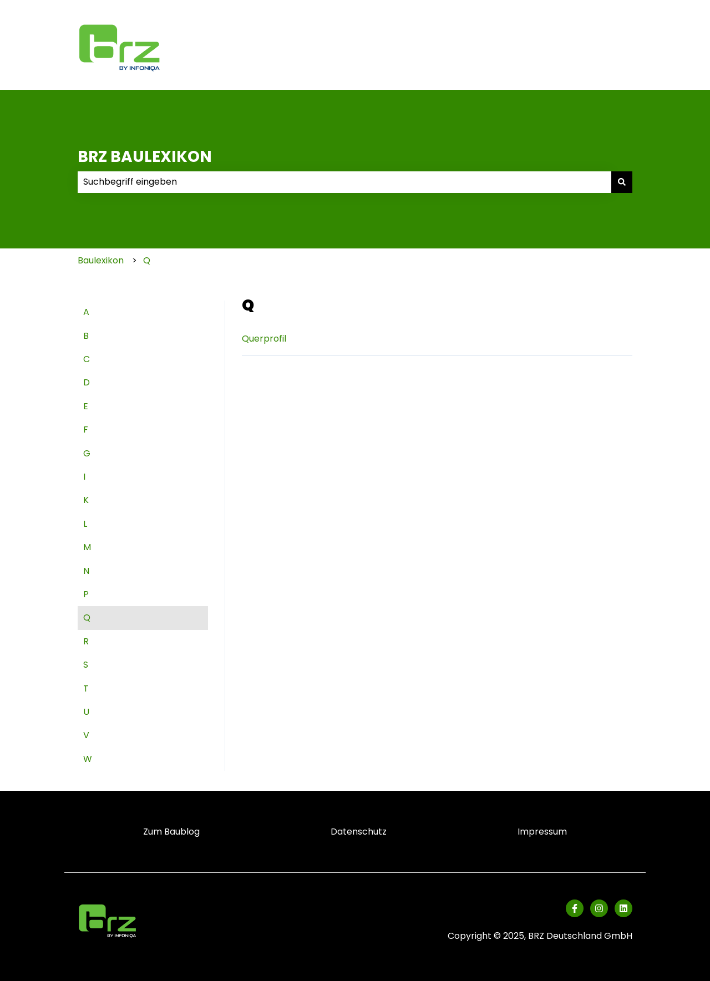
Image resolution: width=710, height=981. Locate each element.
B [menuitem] (86, 335)
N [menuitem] (86, 571)
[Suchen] (621, 181)
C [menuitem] (86, 359)
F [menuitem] (85, 429)
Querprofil (264, 338)
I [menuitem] (84, 476)
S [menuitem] (85, 664)
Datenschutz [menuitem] (359, 831)
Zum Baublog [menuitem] (171, 831)
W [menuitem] (87, 759)
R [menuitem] (86, 641)
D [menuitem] (86, 382)
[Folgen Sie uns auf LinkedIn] (623, 908)
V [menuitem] (86, 735)
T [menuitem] (86, 688)
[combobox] (344, 181)
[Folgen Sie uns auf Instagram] (599, 908)
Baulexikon (101, 260)
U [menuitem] (86, 711)
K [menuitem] (86, 500)
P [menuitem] (86, 594)
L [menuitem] (85, 523)
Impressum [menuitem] (542, 831)
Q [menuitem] (86, 617)
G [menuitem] (86, 453)
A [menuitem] (86, 312)
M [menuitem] (87, 547)
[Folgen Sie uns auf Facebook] (575, 908)
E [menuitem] (85, 406)
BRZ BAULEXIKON (145, 156)
